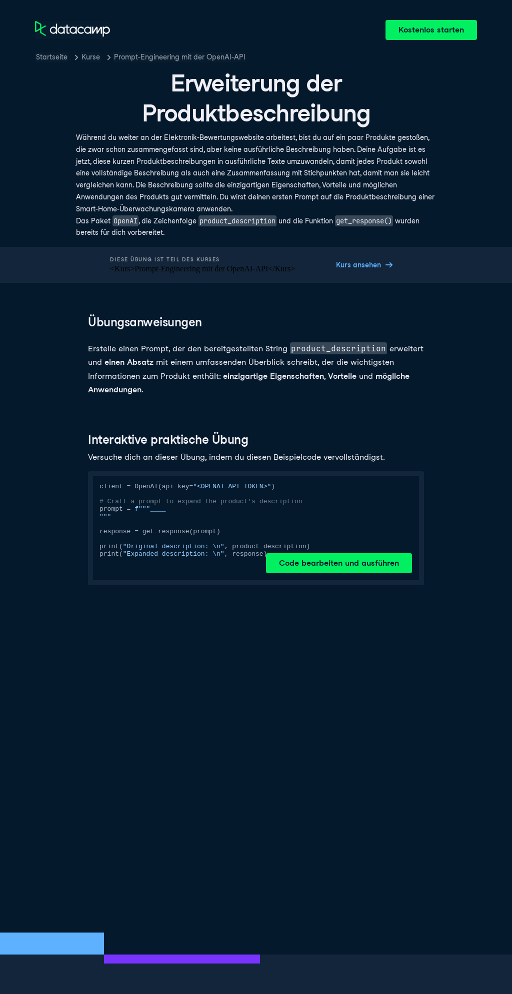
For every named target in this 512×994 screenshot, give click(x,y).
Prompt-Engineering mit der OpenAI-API (180, 57)
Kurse (91, 57)
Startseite (52, 57)
